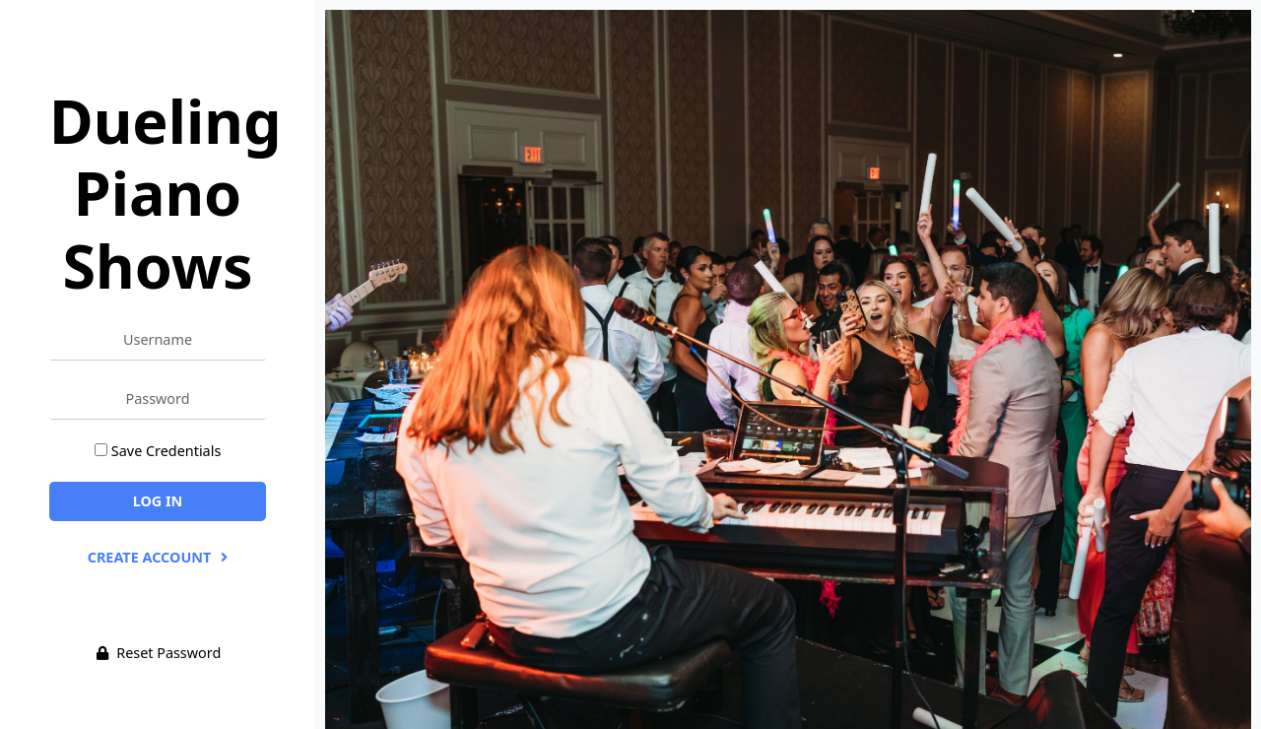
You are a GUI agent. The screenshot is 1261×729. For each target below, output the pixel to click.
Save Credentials (166, 450)
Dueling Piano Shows (165, 192)
